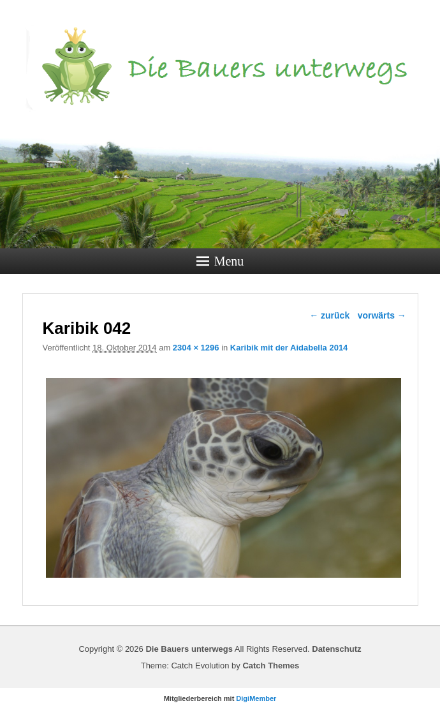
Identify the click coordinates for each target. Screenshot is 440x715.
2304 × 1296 (196, 347)
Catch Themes (270, 665)
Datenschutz (336, 649)
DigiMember (256, 698)
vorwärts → (382, 315)
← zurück (329, 315)
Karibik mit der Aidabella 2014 (289, 347)
